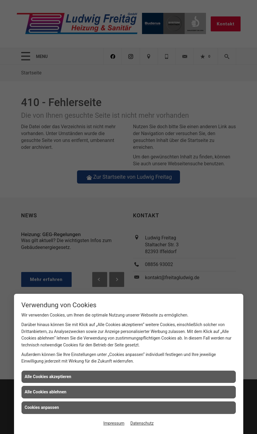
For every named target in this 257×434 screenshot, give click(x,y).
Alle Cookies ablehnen (46, 391)
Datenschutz (142, 423)
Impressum (113, 423)
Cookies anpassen (42, 407)
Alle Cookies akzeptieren (48, 376)
